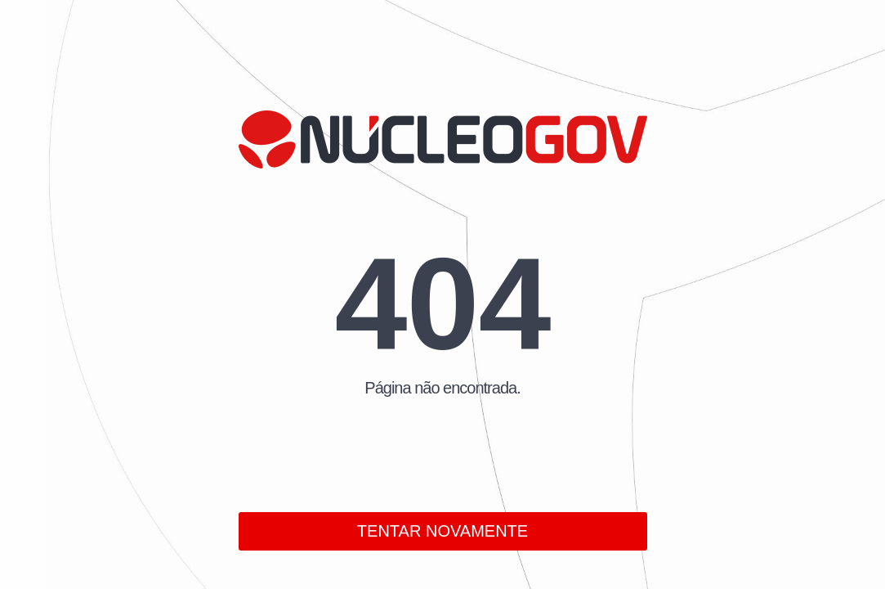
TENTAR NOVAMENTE (442, 531)
